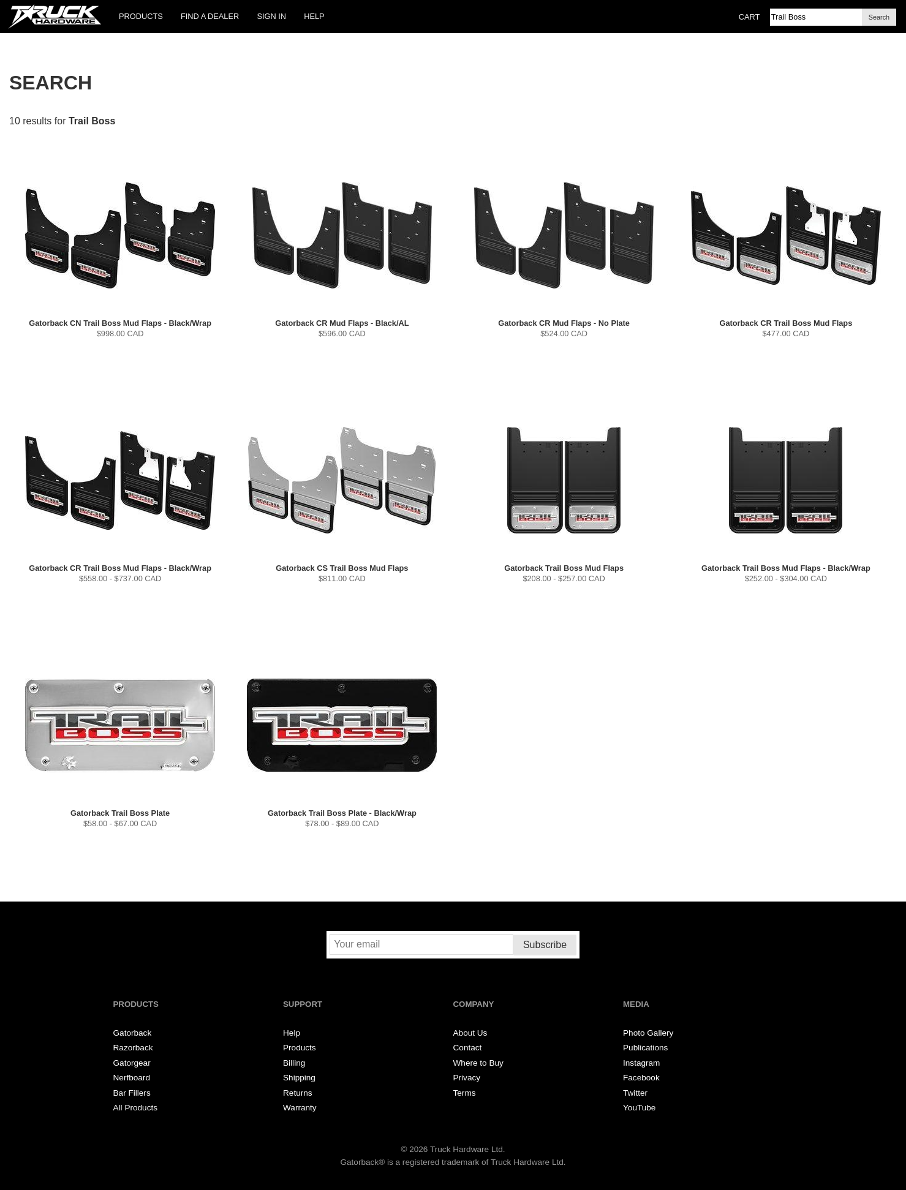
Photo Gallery (648, 1032)
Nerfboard (131, 1077)
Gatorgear (132, 1063)
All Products (135, 1107)
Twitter (635, 1093)
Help (314, 16)
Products (141, 16)
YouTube (639, 1107)
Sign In (271, 16)
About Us (470, 1032)
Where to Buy (478, 1063)
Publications (645, 1047)
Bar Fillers (132, 1093)
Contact (467, 1047)
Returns (297, 1093)
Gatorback (132, 1032)
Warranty (300, 1107)
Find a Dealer (210, 16)
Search (879, 17)
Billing (294, 1063)
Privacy (467, 1077)
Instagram (641, 1063)
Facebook (641, 1077)
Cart (749, 16)
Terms (464, 1093)
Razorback (133, 1047)
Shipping (299, 1077)
